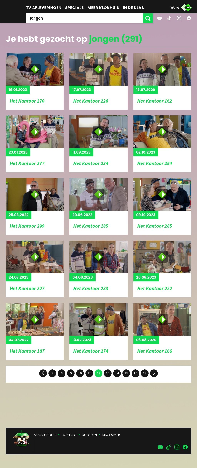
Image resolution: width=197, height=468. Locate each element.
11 (89, 373)
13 (107, 373)
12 (98, 373)
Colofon (89, 435)
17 (144, 373)
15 (126, 373)
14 (117, 373)
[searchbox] (84, 18)
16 (135, 373)
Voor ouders (45, 435)
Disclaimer (111, 435)
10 (80, 373)
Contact (69, 435)
